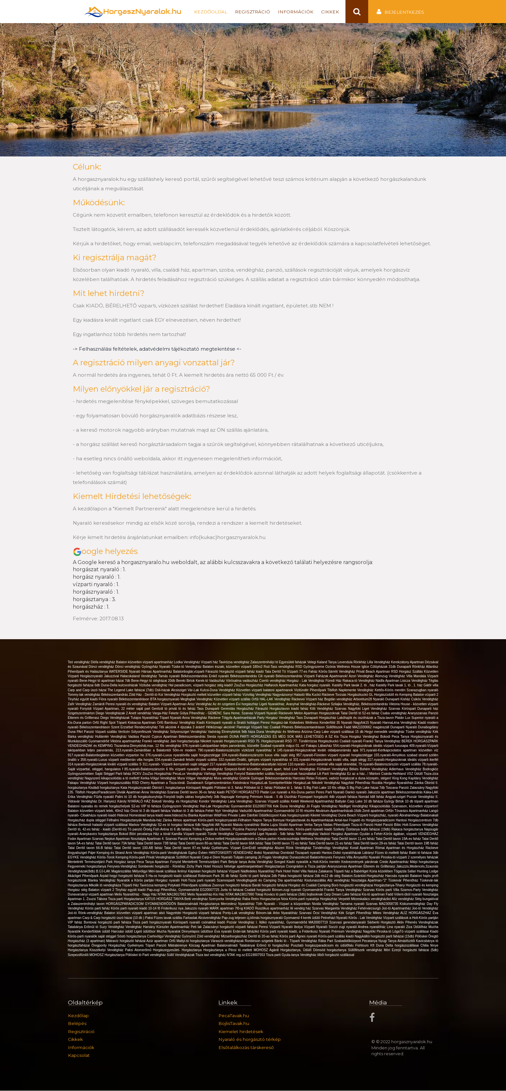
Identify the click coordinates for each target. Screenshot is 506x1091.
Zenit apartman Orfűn (378, 811)
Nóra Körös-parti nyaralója (300, 899)
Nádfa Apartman (388, 681)
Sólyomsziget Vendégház (189, 732)
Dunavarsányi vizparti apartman (91, 894)
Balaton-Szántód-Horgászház (363, 876)
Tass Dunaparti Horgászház (316, 718)
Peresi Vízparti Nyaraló (276, 927)
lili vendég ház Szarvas (307, 908)
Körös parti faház (98, 908)
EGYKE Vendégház (82, 857)
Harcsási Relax (304, 778)
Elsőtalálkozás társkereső (246, 1047)
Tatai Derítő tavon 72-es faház (286, 843)
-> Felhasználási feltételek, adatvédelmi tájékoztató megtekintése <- (157, 349)
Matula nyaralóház (247, 825)
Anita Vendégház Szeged (267, 862)
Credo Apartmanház (394, 862)
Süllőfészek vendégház (366, 950)
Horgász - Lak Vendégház (306, 681)
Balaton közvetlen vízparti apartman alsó (135, 913)
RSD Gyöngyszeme (310, 667)
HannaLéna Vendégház (400, 723)
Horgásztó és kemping (422, 885)
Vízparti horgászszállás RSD (118, 783)
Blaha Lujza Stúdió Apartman (282, 825)
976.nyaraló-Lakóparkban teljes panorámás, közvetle (221, 746)
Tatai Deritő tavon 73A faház (115, 843)
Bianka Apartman (201, 815)
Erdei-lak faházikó (246, 932)
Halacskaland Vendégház (139, 676)
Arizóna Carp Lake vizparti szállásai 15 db (332, 732)
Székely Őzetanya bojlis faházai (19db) (362, 829)
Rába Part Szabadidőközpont (340, 941)
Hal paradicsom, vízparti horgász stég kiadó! (201, 685)
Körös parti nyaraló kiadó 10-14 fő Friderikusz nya (147, 908)
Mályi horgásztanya (424, 862)
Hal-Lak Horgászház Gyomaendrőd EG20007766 (236, 806)
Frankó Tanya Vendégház (382, 741)
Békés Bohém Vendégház (369, 769)
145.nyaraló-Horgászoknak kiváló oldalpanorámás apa (318, 750)
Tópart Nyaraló (171, 718)
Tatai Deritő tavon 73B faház (157, 843)
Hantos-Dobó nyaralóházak (342, 853)
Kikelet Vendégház (324, 815)
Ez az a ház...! (358, 774)
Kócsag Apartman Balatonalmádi (214, 946)
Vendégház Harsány (140, 927)
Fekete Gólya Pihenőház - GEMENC (196, 713)
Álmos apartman (185, 820)
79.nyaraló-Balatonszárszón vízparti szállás (390, 764)
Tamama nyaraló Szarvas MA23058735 (370, 904)
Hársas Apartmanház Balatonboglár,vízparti (173, 672)
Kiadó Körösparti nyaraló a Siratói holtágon (229, 723)
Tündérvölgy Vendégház (331, 848)
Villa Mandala (416, 676)
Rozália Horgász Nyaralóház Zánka (397, 783)
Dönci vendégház (102, 667)
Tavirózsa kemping (154, 885)
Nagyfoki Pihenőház (356, 783)
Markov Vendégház (143, 825)
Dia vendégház (213, 769)
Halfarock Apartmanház (281, 685)
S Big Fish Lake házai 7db (366, 788)
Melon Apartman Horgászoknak (317, 713)
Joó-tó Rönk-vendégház (86, 913)
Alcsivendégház (210, 918)
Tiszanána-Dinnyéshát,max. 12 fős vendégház (148, 746)
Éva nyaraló (223, 932)
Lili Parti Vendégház (332, 774)
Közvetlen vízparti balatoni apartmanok (265, 690)
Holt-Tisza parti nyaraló (199, 880)
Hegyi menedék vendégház (385, 732)
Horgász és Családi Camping (309, 885)
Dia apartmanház (291, 880)
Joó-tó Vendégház (425, 908)
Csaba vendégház (394, 713)
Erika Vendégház (81, 797)
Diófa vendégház (103, 662)
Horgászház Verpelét (335, 899)
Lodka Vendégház (187, 662)
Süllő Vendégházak (181, 955)
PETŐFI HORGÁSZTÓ (243, 792)
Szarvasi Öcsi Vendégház (319, 913)
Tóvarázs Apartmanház (412, 811)
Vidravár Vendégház (83, 801)
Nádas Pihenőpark (337, 825)
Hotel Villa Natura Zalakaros (312, 871)
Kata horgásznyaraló (295, 815)
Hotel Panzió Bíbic (388, 825)
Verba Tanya (313, 825)
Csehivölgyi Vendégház (164, 936)
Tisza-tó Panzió (362, 825)
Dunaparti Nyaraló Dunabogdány (414, 727)
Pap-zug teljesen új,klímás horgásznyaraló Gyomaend (261, 918)
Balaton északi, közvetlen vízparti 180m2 (233, 667)
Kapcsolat (79, 1055)
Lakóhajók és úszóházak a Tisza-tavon (366, 718)
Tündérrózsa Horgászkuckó (319, 741)
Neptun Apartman (118, 839)
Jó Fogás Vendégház (322, 806)
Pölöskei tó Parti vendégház (146, 955)
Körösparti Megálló (200, 788)
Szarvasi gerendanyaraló (348, 922)
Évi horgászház (247, 704)
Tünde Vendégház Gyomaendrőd (232, 834)
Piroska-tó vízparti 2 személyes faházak (409, 857)
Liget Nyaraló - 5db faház (276, 834)
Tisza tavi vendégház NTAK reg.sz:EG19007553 (230, 955)
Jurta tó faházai (232, 890)
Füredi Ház (333, 681)
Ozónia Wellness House (343, 667)
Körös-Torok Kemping (113, 857)
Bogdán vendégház (338, 699)
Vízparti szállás (279, 801)
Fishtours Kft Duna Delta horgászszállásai (388, 946)
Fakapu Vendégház (82, 783)
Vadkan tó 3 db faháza (189, 811)
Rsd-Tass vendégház (279, 667)
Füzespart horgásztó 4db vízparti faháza (328, 797)
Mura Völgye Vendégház (195, 778)
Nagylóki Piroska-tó (378, 932)
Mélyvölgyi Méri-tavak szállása (154, 871)
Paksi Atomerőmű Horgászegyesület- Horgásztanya (164, 950)
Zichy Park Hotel (199, 867)
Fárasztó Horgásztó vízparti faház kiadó (235, 672)
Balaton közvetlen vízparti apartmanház (145, 662)
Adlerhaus (397, 769)
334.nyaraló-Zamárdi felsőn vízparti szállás (186, 760)
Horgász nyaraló (168, 880)
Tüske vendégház (419, 732)
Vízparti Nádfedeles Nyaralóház (251, 871)
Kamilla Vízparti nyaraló (190, 834)
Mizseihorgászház (234, 936)
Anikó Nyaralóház (267, 853)
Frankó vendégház (156, 741)
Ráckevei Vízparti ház (308, 699)
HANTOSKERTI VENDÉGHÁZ (231, 853)
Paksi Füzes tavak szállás (164, 918)
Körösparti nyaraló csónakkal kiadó (200, 922)
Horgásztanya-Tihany (390, 885)
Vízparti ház (210, 662)
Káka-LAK (430, 792)
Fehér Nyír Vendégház (222, 811)
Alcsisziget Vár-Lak (185, 690)
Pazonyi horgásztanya (262, 829)
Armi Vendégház (137, 853)
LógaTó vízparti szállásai (411, 932)
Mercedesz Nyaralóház (238, 904)
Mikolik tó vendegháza (105, 885)
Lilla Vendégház (379, 662)
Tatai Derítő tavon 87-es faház (188, 848)
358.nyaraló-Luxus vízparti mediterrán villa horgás (118, 760)
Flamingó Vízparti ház (253, 727)
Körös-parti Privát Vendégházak (152, 857)
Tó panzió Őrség (140, 829)
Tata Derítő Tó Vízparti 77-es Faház (291, 672)
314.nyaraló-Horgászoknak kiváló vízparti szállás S (105, 764)
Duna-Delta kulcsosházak (120, 685)
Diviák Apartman (129, 792)
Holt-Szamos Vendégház (420, 825)
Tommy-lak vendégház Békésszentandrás (98, 695)
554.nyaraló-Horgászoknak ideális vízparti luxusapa (371, 746)
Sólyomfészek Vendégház (150, 732)
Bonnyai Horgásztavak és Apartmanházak (303, 820)
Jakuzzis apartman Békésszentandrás (396, 792)
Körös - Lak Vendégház (365, 918)
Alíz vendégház (403, 899)
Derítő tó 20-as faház (263, 936)
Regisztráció (252, 11)
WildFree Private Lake (230, 815)
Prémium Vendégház (347, 932)
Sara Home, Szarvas (238, 713)
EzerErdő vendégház (258, 848)
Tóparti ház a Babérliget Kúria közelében (363, 871)
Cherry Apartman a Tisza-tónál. (163, 783)
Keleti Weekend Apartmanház (313, 801)
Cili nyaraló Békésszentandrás (281, 676)
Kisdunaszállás (316, 880)
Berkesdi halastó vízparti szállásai (104, 825)
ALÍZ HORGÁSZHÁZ (416, 913)
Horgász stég (78, 890)
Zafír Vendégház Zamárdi (87, 704)
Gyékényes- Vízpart (227, 848)
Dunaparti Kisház (398, 699)
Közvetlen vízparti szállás (233, 699)
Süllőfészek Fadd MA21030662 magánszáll (358, 727)
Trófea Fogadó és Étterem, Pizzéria (218, 829)
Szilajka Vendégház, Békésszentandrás (360, 704)
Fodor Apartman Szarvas (86, 839)
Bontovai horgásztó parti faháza (108, 922)
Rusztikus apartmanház (272, 908)
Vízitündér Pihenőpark (310, 690)
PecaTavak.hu (233, 1015)
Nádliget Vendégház (354, 806)
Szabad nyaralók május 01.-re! (283, 746)
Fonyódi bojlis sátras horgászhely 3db (192, 797)
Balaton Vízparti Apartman (168, 704)
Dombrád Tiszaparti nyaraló (301, 853)
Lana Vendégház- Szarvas (247, 801)
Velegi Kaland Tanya (322, 662)
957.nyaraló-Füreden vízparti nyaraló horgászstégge (335, 755)
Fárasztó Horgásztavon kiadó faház (282, 709)
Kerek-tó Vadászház (211, 681)
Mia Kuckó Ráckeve (320, 695)
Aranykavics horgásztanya (99, 834)
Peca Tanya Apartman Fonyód (159, 862)
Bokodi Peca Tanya (395, 736)
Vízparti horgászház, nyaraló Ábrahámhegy (389, 815)
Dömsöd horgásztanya (330, 950)
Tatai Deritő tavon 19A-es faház (399, 839)
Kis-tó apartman (374, 894)
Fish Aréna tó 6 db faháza (172, 829)
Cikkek (330, 11)
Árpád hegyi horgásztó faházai (123, 876)
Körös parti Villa (388, 890)
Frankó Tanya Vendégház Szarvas (350, 890)
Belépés (77, 1023)
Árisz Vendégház (200, 704)
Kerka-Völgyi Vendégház (159, 778)
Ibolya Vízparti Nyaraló (311, 927)
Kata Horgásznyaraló (136, 788)
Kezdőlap (78, 1015)
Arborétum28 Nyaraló (369, 699)
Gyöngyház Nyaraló (157, 667)
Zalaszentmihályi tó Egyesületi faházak (278, 662)
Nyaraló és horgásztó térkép (249, 1039)
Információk (295, 11)
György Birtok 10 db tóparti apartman (411, 801)
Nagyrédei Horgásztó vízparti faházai (194, 913)
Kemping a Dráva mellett (207, 839)
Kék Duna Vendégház (289, 806)
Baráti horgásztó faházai (270, 885)
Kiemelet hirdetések (240, 1031)
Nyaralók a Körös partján (136, 880)
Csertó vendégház (273, 681)
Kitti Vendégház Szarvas (329, 709)
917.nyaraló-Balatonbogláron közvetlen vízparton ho (107, 755)
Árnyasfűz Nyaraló (367, 857)
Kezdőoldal (210, 11)
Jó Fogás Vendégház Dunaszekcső (284, 857)
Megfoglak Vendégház (197, 699)
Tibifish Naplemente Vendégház (351, 690)
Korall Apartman (362, 848)
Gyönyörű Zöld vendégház (201, 936)
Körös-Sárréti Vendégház (337, 672)
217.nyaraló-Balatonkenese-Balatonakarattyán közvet (249, 764)
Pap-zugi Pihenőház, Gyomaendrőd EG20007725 (184, 890)
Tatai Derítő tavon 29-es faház (375, 843)
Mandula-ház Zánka (158, 820)
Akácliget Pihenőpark (84, 876)
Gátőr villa (430, 685)
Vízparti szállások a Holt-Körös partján (410, 918)
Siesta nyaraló (218, 736)
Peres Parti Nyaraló (330, 792)
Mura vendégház (226, 778)
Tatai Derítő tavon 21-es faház (330, 843)
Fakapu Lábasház (319, 746)
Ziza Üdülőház (417, 927)
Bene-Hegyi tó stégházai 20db (153, 681)
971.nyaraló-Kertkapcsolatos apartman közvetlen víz (399, 750)
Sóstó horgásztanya (132, 936)
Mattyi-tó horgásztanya (193, 941)
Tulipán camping (245, 857)
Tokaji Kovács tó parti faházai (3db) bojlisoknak (289, 894)
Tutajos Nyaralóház (145, 718)
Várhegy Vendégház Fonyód (225, 774)
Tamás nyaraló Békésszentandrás (183, 676)
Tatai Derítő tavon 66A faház (243, 843)
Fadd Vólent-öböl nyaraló (404, 894)
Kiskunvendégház (413, 904)
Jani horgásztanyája (185, 741)
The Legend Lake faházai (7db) (131, 690)
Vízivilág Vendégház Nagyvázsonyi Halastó (274, 695)
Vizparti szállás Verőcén (113, 732)
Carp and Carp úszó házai (88, 690)
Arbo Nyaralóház (286, 913)
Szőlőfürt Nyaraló (189, 857)
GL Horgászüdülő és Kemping (391, 695)
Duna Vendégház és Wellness (279, 732)
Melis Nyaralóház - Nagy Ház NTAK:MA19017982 (150, 894)
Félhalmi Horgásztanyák (125, 820)
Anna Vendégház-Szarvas (160, 792)
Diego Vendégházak (115, 718)
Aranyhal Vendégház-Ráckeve (308, 704)
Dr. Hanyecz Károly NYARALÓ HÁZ (124, 801)
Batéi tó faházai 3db (423, 853)
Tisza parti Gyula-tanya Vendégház (291, 955)
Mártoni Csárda (381, 774)
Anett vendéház (140, 713)
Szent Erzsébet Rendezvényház (135, 727)
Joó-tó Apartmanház (397, 908)
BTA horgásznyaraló (165, 699)
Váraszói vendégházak (228, 941)
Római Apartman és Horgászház (400, 848)
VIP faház (76, 922)
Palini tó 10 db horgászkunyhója (139, 797)
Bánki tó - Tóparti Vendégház (296, 941)
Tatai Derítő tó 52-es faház (360, 713)
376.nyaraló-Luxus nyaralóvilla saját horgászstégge (183, 755)
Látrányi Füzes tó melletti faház (385, 853)
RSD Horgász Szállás (407, 672)
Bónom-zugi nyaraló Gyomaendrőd (298, 890)
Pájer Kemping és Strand (106, 853)
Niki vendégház (308, 834)
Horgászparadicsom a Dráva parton (251, 839)
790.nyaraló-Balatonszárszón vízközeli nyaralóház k (237, 750)
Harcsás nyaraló (397, 876)
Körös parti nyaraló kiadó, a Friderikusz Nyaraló (295, 932)
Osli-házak (163, 690)
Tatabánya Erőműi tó (84, 927)
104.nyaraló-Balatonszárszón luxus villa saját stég (259, 755)
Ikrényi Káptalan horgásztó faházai (203, 871)
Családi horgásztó (258, 890)
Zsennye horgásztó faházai (232, 885)
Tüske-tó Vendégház (187, 667)
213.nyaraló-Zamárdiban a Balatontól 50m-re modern (157, 750)
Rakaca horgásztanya (407, 829)
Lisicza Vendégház (414, 681)
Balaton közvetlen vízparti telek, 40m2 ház (99, 811)
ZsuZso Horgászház (249, 685)
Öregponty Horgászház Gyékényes (119, 946)
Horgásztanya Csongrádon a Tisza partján (296, 867)
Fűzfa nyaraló (104, 797)
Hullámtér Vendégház (111, 736)
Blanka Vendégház (102, 880)
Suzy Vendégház (112, 927)
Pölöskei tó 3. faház (229, 788)
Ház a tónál (162, 834)
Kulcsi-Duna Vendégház (218, 690)
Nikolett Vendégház (327, 783)
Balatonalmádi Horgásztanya (199, 904)
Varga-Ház (160, 713)
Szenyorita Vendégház (225, 899)
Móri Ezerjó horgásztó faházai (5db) (411, 950)
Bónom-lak (264, 913)
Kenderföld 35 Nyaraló (336, 723)
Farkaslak (190, 918)
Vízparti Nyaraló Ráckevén (274, 713)
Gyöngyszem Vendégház (181, 806)
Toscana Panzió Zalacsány (406, 788)
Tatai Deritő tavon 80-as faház (200, 843)
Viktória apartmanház (126, 741)
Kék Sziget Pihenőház (356, 913)
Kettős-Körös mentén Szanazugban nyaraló (406, 690)
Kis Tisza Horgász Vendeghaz (357, 736)
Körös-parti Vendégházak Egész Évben (179, 853)
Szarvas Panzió (177, 839)
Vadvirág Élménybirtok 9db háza (232, 732)
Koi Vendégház (169, 695)
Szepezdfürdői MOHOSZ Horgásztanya (97, 955)
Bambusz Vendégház (180, 723)
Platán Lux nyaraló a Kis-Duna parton (288, 792)
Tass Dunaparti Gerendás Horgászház (226, 709)
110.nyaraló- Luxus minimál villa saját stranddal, (323, 764)
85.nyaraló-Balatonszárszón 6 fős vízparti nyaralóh (162, 769)
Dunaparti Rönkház (411, 667)
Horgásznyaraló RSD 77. (280, 741)
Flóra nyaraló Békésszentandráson (124, 699)
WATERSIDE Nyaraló (125, 672)
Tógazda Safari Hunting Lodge (416, 871)
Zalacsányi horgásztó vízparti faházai (231, 927)
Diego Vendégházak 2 (112, 713)
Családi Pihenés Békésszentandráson (298, 727)
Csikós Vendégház (424, 699)
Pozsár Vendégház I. (243, 922)
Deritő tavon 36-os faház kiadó (203, 792)
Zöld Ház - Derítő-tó (144, 695)
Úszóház (291, 797)
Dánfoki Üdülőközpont (263, 815)
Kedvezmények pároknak (360, 862)
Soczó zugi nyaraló (343, 927)
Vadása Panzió (140, 736)
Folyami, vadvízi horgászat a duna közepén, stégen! (354, 778)
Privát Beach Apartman (373, 672)
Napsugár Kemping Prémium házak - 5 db (252, 797)
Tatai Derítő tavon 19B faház (417, 843)
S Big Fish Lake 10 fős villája (324, 788)
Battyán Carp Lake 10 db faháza (359, 801)
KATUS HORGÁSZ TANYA (165, 899)
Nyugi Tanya (388, 941)
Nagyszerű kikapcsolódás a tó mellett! (113, 778)
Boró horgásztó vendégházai (352, 885)
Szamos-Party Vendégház (419, 890)
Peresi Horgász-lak (275, 723)
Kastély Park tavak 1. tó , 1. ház (399, 685)
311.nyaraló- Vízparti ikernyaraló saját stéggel (176, 764)
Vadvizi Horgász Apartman (340, 834)
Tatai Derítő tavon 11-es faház (353, 839)
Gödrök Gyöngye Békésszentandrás (265, 778)
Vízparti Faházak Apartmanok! (326, 676)
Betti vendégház (197, 899)
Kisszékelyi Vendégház (107, 950)
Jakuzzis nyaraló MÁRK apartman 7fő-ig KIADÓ (220, 908)
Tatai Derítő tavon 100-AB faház (139, 848)
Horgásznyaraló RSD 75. (242, 741)
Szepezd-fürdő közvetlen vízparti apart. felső (258, 769)
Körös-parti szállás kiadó (336, 936)
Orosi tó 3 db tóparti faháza (151, 811)
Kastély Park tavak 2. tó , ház (354, 685)
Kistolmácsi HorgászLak (251, 783)
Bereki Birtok (186, 681)
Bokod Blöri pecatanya (136, 834)
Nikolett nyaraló (212, 741)
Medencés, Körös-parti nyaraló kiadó (306, 829)
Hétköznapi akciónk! (221, 727)
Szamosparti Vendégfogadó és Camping (247, 880)
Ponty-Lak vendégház (239, 913)
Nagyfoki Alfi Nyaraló (217, 825)
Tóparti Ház (131, 885)
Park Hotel (284, 871)
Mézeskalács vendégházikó (371, 899)
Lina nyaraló (396, 927)
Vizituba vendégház (154, 685)
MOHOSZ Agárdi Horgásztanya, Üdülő (283, 950)
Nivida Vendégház (326, 904)
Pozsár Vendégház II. (422, 797)
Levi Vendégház (304, 769)
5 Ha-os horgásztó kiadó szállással (172, 876)
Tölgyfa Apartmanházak (239, 718)
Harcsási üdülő (122, 932)
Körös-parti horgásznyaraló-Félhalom (225, 820)
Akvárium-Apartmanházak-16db (339, 811)
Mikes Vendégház (386, 913)
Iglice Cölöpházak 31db (379, 667)
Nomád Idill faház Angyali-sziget (382, 797)
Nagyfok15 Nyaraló (368, 723)
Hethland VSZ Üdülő (408, 774)
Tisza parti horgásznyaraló (153, 922)
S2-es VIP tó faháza (146, 806)
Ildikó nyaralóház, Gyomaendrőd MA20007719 (294, 922)
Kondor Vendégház (213, 801)
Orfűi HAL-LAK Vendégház (272, 699)
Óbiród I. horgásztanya (169, 788)
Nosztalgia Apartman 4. (148, 839)
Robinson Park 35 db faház (218, 876)
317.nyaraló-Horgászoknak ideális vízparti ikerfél (403, 760)
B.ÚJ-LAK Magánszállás (114, 871)
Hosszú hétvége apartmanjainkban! (238, 867)
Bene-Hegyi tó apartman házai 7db (105, 681)
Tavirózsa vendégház (234, 662)
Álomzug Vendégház (390, 676)
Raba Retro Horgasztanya (261, 899)
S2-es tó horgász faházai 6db (179, 825)
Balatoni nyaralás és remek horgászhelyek (99, 806)
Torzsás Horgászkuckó (352, 695)
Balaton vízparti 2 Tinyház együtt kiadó (117, 890)
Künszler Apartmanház (173, 927)
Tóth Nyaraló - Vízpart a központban (284, 904)
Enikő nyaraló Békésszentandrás (233, 676)
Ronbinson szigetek (259, 941)
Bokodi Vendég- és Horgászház (175, 801)
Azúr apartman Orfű (161, 941)
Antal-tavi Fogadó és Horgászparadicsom (365, 820)
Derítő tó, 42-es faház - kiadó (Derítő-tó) (98, 829)
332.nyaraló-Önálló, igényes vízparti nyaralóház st (256, 760)
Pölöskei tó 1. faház (288, 788)
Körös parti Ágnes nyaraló (298, 936)
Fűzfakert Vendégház (333, 769)
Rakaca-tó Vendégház (359, 681)
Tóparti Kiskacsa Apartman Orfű (140, 723)
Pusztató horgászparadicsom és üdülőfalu (323, 946)
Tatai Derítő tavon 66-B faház (91, 848)
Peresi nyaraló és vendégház (127, 704)
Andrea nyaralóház (372, 927)
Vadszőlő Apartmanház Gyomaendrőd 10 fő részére (278, 811)
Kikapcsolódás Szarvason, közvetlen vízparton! (404, 806)
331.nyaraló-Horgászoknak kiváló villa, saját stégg (330, 760)
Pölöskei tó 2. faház (259, 788)
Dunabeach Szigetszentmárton (210, 783)
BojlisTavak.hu (233, 1023)
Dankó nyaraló (356, 792)
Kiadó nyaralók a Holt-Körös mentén (313, 862)
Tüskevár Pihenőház (404, 880)
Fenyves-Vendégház (122, 867)
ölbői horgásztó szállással (335, 955)
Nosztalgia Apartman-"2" (369, 880)
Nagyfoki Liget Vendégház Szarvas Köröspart (383, 709)
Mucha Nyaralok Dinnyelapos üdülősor (185, 932)
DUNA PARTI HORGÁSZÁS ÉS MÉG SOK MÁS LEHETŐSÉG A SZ (281, 736)
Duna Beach (347, 815)
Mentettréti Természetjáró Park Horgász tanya (102, 862)
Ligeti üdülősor (145, 932)
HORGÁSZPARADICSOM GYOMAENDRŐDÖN (141, 904)
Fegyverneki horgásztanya (88, 867)
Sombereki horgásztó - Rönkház (162, 867)
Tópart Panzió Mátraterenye (167, 946)
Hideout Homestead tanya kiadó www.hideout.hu (152, 815)
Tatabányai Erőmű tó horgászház (265, 946)
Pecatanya (370, 941)
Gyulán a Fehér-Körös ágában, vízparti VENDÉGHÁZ (398, 834)
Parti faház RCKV (129, 774)
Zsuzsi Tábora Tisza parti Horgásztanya (115, 899)
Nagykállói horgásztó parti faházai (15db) (385, 936)
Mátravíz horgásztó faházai (126, 941)
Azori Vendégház (362, 676)
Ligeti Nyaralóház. (272, 704)
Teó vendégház (79, 662)
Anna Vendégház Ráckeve (202, 718)
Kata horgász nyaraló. (315, 685)
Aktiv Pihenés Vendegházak (417, 922)
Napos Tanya (263, 820)
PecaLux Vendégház (188, 774)
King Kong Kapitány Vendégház (415, 778)
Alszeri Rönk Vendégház (294, 848)
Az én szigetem (224, 704)
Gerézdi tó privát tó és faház (174, 709)
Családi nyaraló (351, 741)
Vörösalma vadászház (242, 681)
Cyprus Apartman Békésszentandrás (179, 736)
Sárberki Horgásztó (382, 922)
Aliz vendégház (339, 880)
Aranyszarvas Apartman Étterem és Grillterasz (362, 867)
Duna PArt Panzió (81, 732)
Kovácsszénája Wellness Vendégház (304, 839)
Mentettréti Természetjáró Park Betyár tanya (215, 862)
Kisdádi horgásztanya (104, 788)
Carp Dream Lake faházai (343, 894)
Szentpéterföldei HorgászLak (290, 783)
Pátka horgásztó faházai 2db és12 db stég (310, 876)
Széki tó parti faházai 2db (259, 876)
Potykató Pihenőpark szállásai (190, 885)
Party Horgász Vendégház (276, 718)
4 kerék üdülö (311, 918)
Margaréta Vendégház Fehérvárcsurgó (353, 908)
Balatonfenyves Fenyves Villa (331, 857)
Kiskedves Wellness (304, 723)
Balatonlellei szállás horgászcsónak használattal (281, 774)
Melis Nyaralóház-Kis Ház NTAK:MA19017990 (221, 894)
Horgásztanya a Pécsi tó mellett (228, 950)
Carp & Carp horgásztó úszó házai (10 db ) (114, 918)
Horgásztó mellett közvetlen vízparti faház (211, 695)
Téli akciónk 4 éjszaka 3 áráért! (182, 727)
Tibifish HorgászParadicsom (96, 792)
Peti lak (197, 927)
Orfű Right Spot (105, 723)
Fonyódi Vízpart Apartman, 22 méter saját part (116, 709)
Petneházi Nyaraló (335, 918)
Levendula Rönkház (352, 662)
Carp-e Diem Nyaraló (217, 857)
